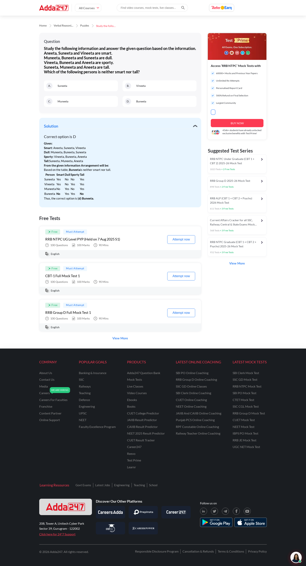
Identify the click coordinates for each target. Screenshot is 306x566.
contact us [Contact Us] (46, 379)
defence (84, 400)
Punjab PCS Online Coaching (195, 420)
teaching (85, 393)
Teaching (139, 485)
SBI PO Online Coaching (192, 373)
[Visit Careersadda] (110, 512)
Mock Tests (134, 379)
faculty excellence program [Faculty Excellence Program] (97, 426)
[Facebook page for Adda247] (236, 511)
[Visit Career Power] (143, 528)
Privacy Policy (257, 551)
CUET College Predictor (143, 413)
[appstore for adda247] (250, 522)
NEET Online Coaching (191, 406)
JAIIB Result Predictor (142, 420)
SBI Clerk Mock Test (246, 373)
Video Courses (137, 393)
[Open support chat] (296, 557)
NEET (82, 420)
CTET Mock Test (243, 400)
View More (120, 338)
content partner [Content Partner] (50, 413)
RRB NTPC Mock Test (247, 386)
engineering (87, 406)
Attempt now (181, 239)
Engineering (122, 485)
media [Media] (43, 386)
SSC (81, 379)
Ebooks (132, 400)
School (153, 485)
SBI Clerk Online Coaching (193, 393)
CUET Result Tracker (141, 440)
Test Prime (134, 460)
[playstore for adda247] (216, 522)
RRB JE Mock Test (244, 440)
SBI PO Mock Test (244, 393)
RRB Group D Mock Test (249, 413)
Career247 (134, 447)
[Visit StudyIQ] (110, 528)
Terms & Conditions (231, 551)
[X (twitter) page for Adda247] (214, 511)
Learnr (131, 467)
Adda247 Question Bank (143, 373)
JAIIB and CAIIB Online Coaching (198, 413)
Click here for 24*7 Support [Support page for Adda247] (57, 534)
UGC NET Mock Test (246, 447)
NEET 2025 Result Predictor (146, 433)
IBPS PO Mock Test (245, 433)
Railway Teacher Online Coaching (198, 433)
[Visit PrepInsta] (143, 512)
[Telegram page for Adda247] (225, 511)
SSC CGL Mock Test (246, 406)
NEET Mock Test (243, 426)
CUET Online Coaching (191, 400)
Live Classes (135, 386)
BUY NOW (237, 123)
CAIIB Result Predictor (142, 426)
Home (43, 25)
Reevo (131, 453)
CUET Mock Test (244, 420)
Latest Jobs (102, 485)
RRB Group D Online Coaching (196, 379)
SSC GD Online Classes (191, 386)
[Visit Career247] (176, 512)
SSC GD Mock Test (245, 379)
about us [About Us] (45, 373)
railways (85, 386)
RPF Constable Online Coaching (197, 426)
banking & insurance (92, 373)
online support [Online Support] (49, 420)
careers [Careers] (44, 393)
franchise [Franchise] (45, 406)
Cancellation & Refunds (198, 551)
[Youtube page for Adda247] (247, 511)
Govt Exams (83, 485)
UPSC (83, 413)
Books (131, 406)
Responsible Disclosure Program (157, 551)
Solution (51, 126)
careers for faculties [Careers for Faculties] (53, 400)
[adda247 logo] (65, 507)
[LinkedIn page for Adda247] (203, 511)
